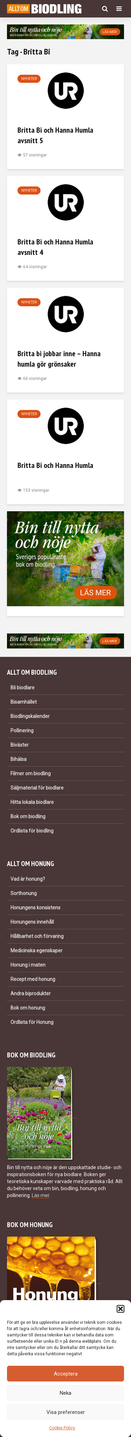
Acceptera (66, 1374)
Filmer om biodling (30, 773)
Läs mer (40, 1195)
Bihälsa (18, 759)
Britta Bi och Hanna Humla (55, 465)
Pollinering (22, 730)
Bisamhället (23, 702)
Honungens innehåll (32, 922)
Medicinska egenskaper (36, 950)
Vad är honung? (27, 879)
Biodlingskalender (30, 716)
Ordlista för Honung (31, 1022)
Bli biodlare (22, 687)
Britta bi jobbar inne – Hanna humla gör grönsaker (59, 359)
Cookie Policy (62, 1427)
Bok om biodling (27, 816)
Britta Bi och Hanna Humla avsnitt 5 (55, 135)
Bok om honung (27, 1008)
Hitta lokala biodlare (32, 802)
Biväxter (19, 745)
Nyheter (29, 79)
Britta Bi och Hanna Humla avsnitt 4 (55, 247)
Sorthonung (23, 893)
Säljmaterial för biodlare (37, 788)
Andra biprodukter (30, 993)
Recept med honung (32, 979)
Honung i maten (27, 965)
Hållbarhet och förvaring (37, 936)
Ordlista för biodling (31, 831)
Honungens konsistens (35, 907)
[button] (120, 1308)
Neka (65, 1393)
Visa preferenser (65, 1412)
